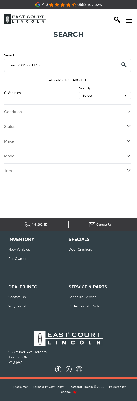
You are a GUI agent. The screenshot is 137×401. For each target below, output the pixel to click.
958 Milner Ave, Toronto (27, 352)
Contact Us (17, 297)
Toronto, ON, (18, 357)
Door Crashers (80, 249)
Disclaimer (20, 387)
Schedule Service (83, 297)
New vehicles (19, 249)
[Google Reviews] (68, 4)
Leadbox (68, 392)
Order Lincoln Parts (84, 306)
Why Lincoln (18, 306)
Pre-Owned (17, 259)
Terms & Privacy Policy (48, 387)
